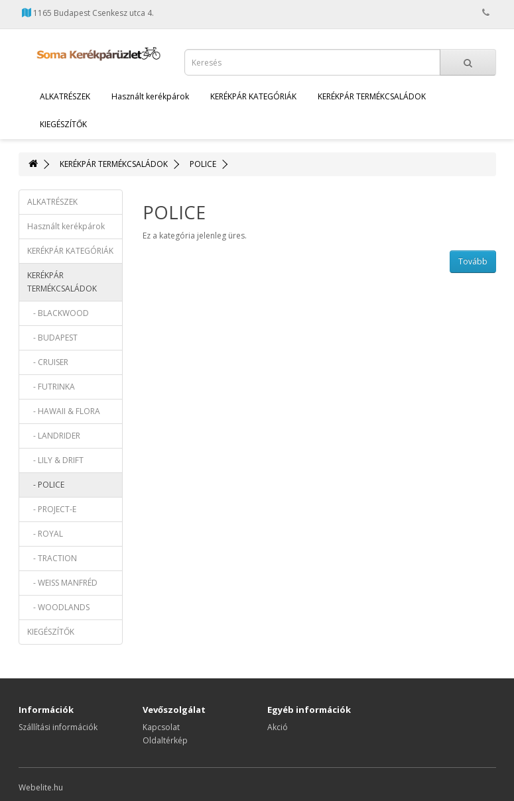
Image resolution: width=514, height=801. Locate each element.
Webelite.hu (41, 787)
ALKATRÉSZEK (65, 96)
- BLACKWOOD (58, 313)
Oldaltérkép (165, 740)
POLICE (203, 164)
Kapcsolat (161, 727)
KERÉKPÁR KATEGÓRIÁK (253, 96)
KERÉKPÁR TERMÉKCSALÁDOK (372, 96)
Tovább (472, 261)
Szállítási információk (58, 727)
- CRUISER (47, 362)
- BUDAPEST (52, 337)
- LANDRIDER (53, 435)
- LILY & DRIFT (55, 460)
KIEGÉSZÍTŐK (63, 124)
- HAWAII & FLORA (63, 411)
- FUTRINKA (51, 386)
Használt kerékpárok (150, 96)
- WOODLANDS (58, 607)
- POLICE (45, 484)
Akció (277, 727)
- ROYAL (45, 533)
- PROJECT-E (51, 509)
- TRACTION (52, 558)
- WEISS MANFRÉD (62, 582)
